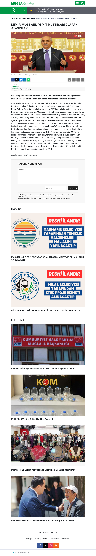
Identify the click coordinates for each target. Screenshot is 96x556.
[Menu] (77, 3)
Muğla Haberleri (29, 18)
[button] (74, 79)
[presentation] (19, 10)
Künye (37, 539)
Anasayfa (16, 18)
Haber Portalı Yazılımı (22, 553)
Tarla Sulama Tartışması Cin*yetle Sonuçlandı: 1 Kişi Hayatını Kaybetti (51, 10)
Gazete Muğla (25, 89)
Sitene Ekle (65, 539)
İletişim (44, 539)
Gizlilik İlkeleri (54, 539)
